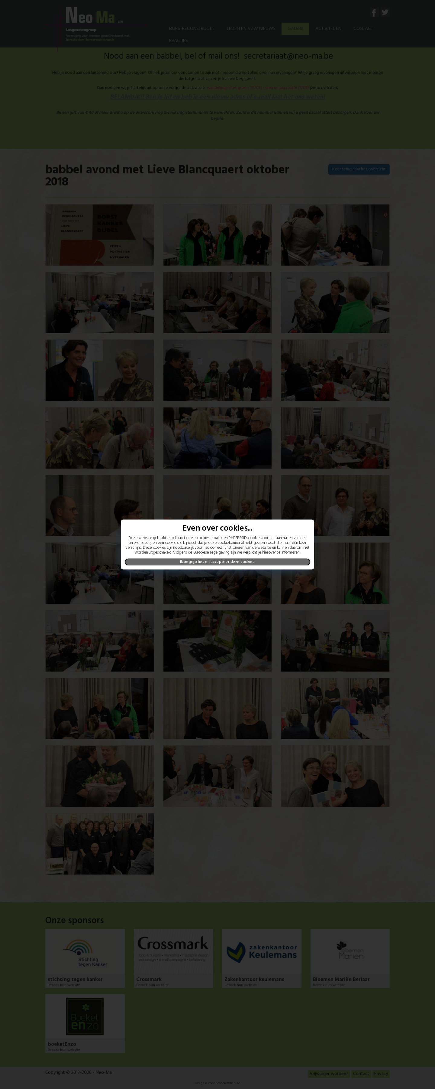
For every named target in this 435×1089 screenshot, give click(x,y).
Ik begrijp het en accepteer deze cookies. (217, 561)
